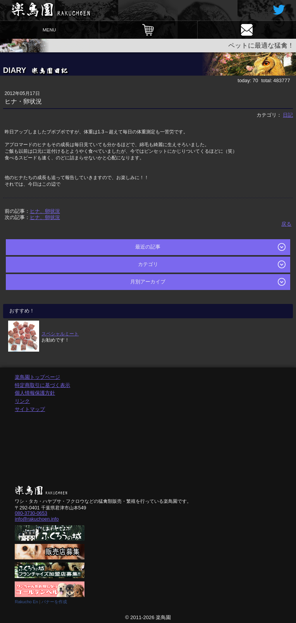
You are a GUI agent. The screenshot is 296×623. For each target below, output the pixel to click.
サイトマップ (30, 409)
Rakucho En (26, 601)
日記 (288, 115)
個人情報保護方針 (35, 393)
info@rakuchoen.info (37, 519)
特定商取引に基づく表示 (42, 385)
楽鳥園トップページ (37, 377)
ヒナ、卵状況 (45, 211)
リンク (22, 401)
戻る (286, 224)
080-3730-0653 (31, 513)
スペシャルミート (60, 333)
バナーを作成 (54, 601)
